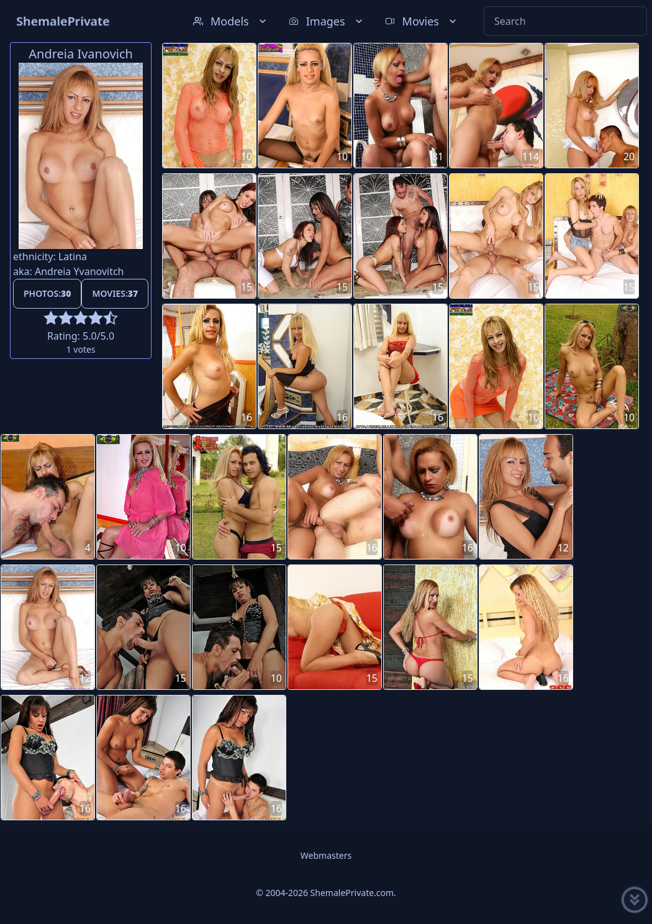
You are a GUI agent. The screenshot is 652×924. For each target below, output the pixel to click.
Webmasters (326, 855)
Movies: (115, 293)
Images (327, 21)
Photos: (47, 293)
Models (231, 21)
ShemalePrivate (63, 20)
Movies (422, 21)
